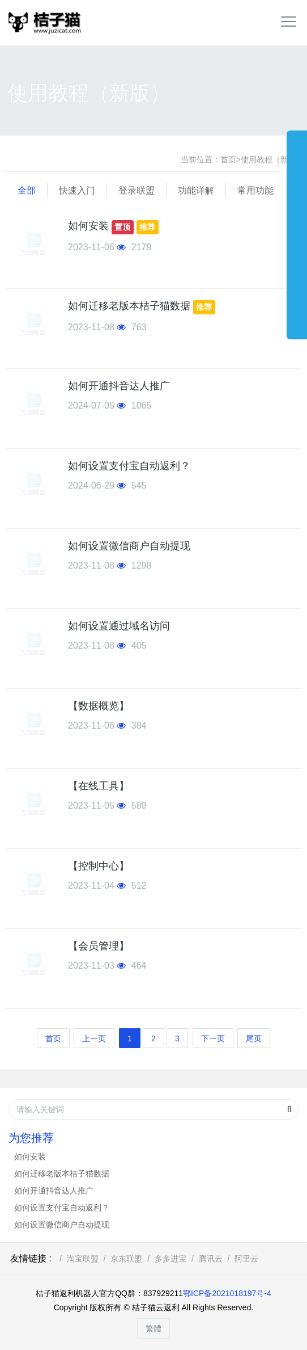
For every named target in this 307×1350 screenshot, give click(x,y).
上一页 (94, 1038)
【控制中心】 (98, 866)
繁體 (153, 1328)
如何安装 (88, 226)
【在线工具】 (98, 786)
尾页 (254, 1038)
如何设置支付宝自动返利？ (129, 466)
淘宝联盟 (83, 1258)
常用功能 (255, 190)
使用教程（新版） (272, 159)
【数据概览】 (98, 706)
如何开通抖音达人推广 (119, 386)
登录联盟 (136, 190)
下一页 (213, 1038)
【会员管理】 (98, 946)
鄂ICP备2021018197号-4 (227, 1293)
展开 (297, 229)
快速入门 (77, 190)
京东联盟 (126, 1258)
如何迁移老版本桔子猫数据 (129, 306)
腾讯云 (211, 1258)
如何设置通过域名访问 (119, 626)
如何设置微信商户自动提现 (129, 546)
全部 (27, 190)
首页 (228, 159)
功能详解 (196, 190)
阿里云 (246, 1258)
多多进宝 (170, 1258)
